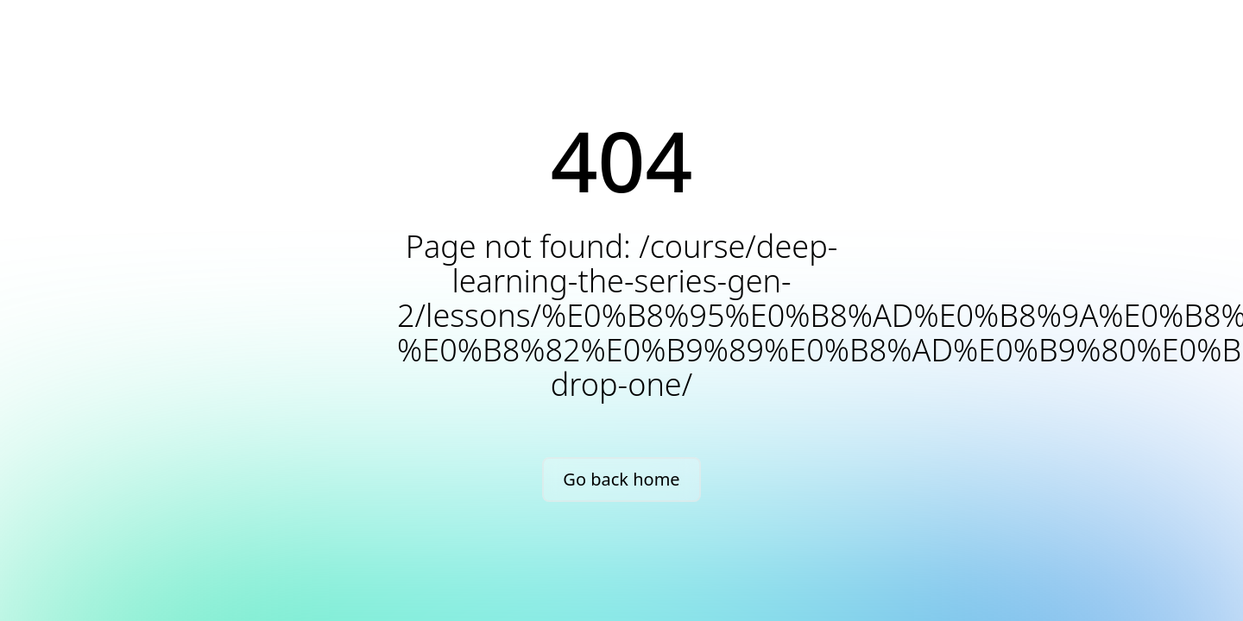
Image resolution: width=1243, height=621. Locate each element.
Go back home (621, 479)
